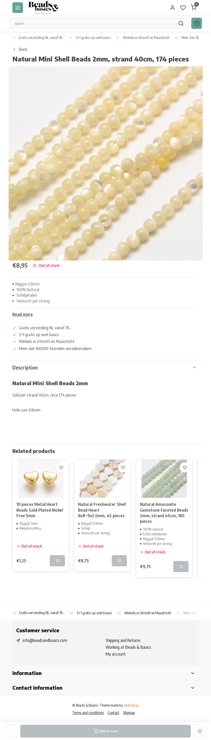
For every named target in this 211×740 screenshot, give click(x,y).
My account (116, 654)
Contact (113, 712)
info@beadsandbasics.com (45, 640)
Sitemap (129, 712)
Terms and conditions (88, 712)
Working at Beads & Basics (128, 647)
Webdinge (131, 705)
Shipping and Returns (123, 640)
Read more (22, 314)
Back (19, 49)
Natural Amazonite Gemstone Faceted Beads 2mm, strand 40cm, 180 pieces (164, 513)
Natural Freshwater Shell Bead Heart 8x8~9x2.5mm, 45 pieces (102, 510)
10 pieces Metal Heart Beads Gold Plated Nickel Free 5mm (39, 510)
